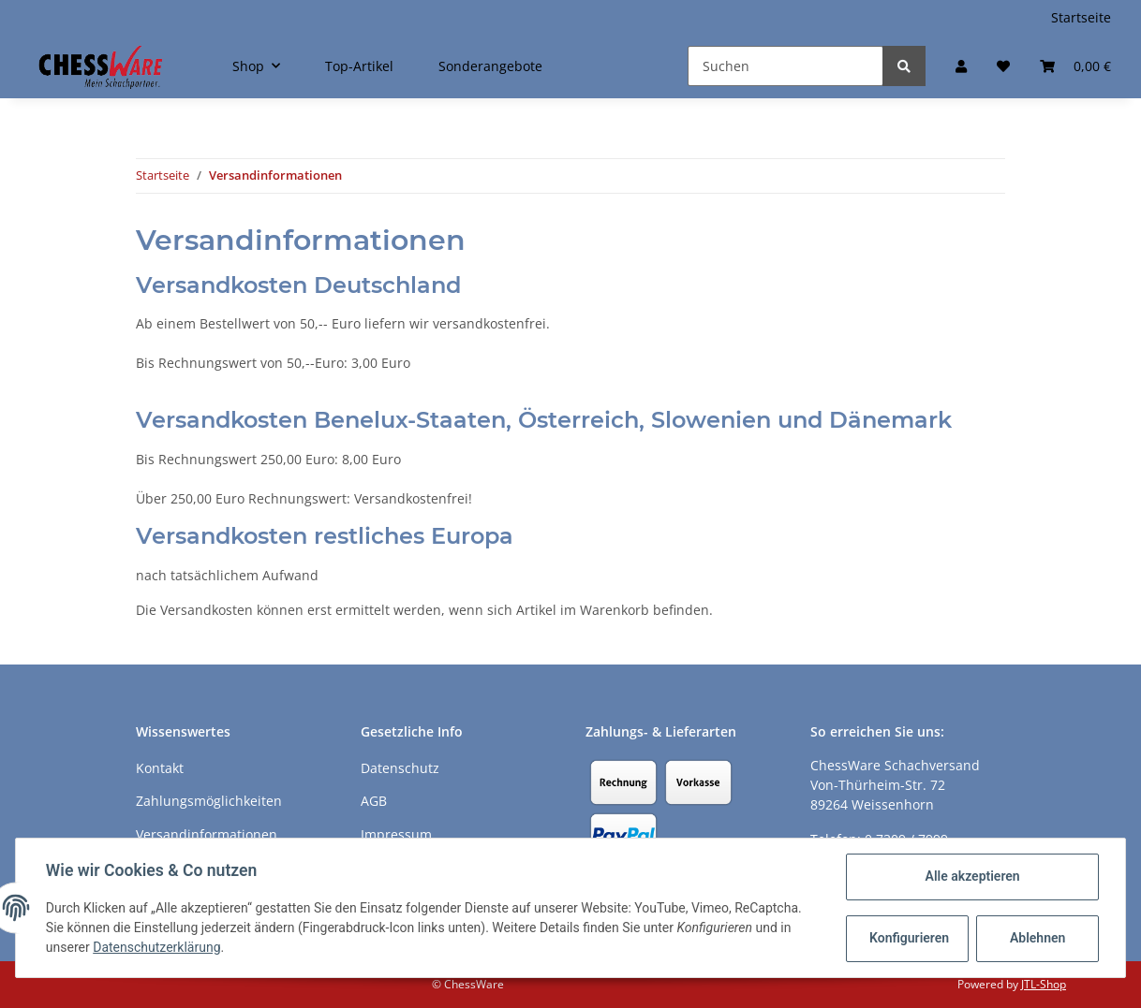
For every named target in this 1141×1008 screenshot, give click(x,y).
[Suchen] (785, 66)
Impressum (396, 834)
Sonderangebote (490, 66)
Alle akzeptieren (972, 876)
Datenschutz (400, 768)
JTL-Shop (1043, 984)
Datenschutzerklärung (156, 947)
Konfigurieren (909, 937)
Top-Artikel (359, 66)
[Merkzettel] (1003, 66)
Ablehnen (1037, 937)
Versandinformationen (206, 834)
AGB (374, 801)
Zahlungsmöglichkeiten (209, 801)
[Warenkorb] (1075, 66)
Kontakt (160, 768)
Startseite (1081, 17)
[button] (961, 66)
